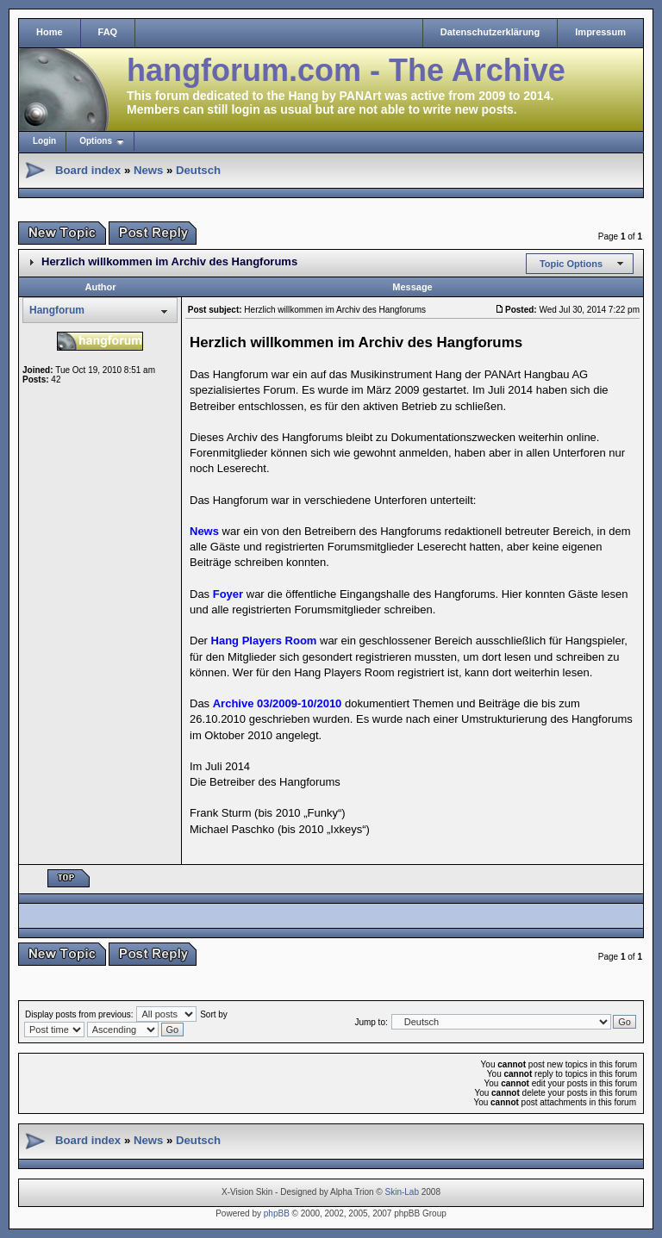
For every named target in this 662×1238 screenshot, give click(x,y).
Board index (88, 170)
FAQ (108, 32)
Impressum (600, 32)
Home (49, 32)
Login (44, 141)
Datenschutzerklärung (490, 32)
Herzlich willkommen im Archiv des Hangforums (169, 261)
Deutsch (198, 170)
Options (95, 141)
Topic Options (571, 263)
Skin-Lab (402, 1192)
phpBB (277, 1213)
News (148, 170)
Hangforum (56, 310)
